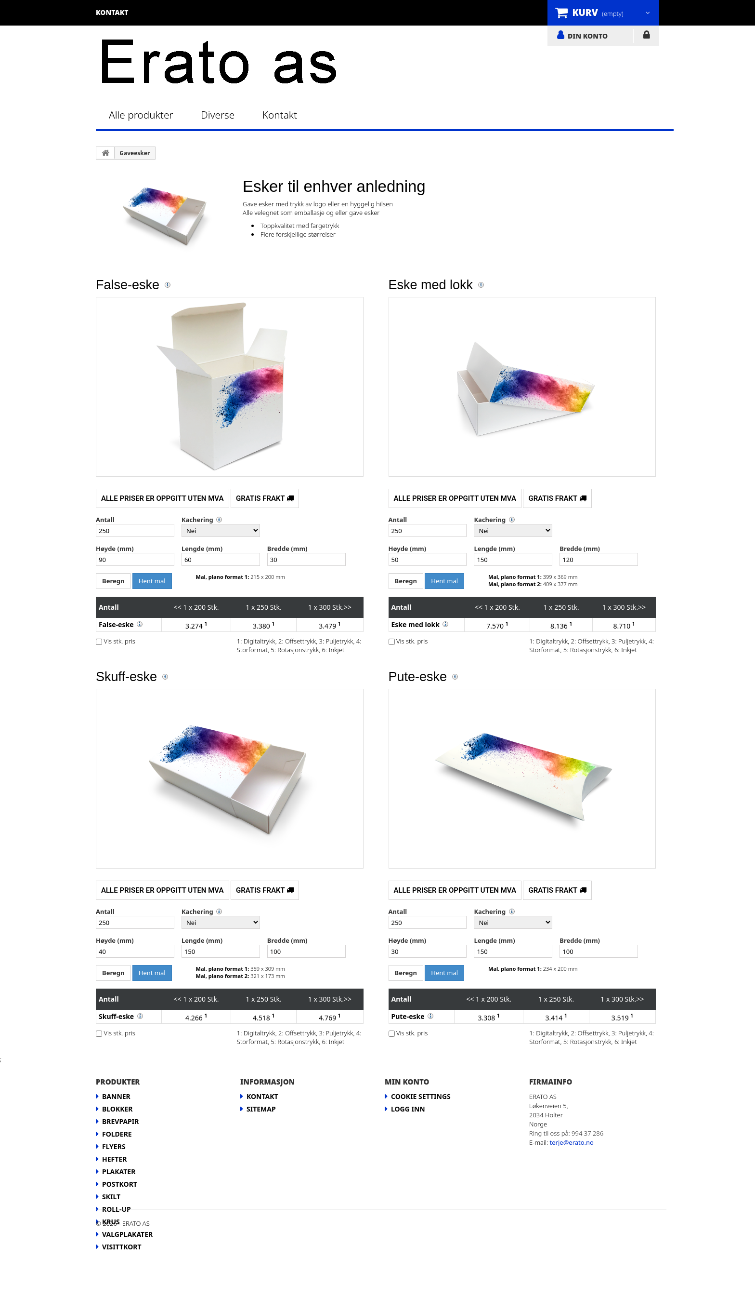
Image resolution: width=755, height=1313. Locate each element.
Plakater (118, 1171)
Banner (116, 1096)
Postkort (119, 1184)
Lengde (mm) (202, 548)
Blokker (117, 1108)
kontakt (112, 12)
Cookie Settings (421, 1096)
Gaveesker (134, 153)
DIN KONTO (588, 35)
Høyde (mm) (115, 548)
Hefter (114, 1159)
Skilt (111, 1196)
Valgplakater (127, 1234)
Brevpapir (120, 1121)
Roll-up (116, 1209)
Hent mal (152, 580)
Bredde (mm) (287, 548)
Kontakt (279, 114)
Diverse (217, 114)
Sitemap (261, 1108)
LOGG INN (646, 36)
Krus (111, 1221)
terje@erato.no (572, 1142)
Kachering (197, 519)
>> (347, 607)
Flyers (114, 1146)
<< (178, 607)
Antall (105, 519)
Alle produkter (141, 114)
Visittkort (122, 1246)
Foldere (117, 1134)
